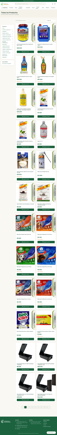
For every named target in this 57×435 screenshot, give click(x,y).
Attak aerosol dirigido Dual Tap (43, 171)
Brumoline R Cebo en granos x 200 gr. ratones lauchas (45, 332)
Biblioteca (47, 7)
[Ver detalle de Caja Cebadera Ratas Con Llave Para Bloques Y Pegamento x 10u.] (46, 352)
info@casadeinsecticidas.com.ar (22, 425)
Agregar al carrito (25, 51)
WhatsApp (18, 428)
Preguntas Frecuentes (20, 8)
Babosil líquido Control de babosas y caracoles (25, 203)
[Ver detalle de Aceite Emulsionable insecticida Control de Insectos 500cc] (25, 130)
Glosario (33, 7)
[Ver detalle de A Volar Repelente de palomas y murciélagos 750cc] (46, 65)
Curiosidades (28, 7)
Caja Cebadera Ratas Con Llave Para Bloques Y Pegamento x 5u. (25, 395)
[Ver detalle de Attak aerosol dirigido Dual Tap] (46, 160)
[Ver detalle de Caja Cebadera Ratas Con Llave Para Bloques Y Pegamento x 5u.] (25, 383)
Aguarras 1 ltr (39, 141)
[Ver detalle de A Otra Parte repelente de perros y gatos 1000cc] (46, 33)
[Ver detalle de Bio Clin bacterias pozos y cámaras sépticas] (25, 320)
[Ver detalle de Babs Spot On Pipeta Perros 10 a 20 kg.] (46, 223)
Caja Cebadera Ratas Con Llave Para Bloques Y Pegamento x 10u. (45, 364)
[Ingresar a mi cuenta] (53, 4)
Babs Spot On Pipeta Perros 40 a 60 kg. (44, 266)
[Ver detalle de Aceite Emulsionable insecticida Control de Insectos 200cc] (46, 97)
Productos (45, 421)
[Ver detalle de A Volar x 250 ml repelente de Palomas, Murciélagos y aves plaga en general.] (25, 97)
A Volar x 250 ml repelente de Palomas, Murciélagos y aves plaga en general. (24, 109)
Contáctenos (53, 7)
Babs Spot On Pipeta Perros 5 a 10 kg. (24, 299)
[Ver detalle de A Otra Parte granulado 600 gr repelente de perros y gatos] (25, 33)
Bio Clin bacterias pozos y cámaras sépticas (25, 331)
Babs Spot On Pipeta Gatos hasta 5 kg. (24, 234)
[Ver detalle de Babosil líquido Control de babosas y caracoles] (25, 192)
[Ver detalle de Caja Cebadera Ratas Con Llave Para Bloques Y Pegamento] (25, 352)
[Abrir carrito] (55, 4)
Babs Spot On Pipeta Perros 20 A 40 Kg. (24, 266)
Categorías (45, 423)
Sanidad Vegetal (37, 8)
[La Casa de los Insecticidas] (5, 4)
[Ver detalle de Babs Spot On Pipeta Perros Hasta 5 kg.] (46, 287)
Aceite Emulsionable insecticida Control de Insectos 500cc (25, 142)
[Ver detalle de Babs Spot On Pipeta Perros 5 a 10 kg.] (25, 287)
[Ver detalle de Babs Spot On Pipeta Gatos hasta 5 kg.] (25, 223)
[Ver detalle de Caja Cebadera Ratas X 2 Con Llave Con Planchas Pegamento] (46, 383)
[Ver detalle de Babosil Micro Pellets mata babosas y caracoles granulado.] (46, 192)
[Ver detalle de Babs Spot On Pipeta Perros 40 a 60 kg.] (46, 255)
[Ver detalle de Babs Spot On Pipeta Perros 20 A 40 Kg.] (25, 255)
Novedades (11, 7)
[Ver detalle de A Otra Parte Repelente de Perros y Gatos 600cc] (25, 65)
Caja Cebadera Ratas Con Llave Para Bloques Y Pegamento (25, 364)
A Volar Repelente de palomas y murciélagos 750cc (45, 77)
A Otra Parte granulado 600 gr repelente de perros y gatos (25, 45)
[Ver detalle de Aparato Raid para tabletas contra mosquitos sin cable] (25, 160)
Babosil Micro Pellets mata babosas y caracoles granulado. (44, 204)
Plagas (16, 7)
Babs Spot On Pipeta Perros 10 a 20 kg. (44, 234)
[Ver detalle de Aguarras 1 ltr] (46, 130)
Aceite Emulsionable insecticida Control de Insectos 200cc (45, 109)
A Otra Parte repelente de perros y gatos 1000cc (45, 45)
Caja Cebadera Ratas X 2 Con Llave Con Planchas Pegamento (44, 395)
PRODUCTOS (4, 7)
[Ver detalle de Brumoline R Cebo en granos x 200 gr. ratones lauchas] (46, 320)
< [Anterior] (22, 407)
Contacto (44, 424)
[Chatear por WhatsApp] (51, 432)
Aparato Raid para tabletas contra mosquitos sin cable (25, 172)
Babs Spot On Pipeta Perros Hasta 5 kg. (44, 299)
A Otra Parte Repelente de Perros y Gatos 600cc (24, 77)
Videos (43, 7)
